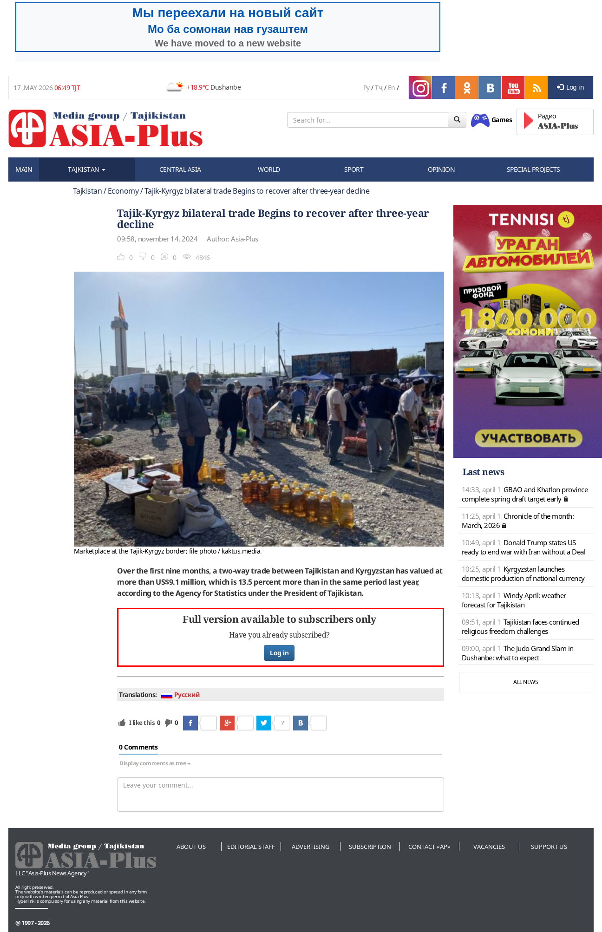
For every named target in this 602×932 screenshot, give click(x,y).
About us (191, 846)
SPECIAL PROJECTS (533, 169)
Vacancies (489, 846)
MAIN (23, 169)
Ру (366, 87)
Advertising (310, 846)
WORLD (269, 169)
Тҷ (378, 87)
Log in (570, 87)
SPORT (354, 169)
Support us (549, 846)
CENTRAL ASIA (180, 169)
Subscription (370, 846)
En (391, 87)
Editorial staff (251, 846)
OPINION (441, 169)
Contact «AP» (429, 846)
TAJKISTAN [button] (86, 169)
